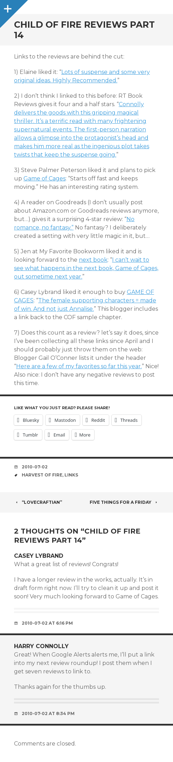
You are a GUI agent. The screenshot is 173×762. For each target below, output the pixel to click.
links (71, 475)
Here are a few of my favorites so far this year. (79, 366)
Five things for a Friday (124, 502)
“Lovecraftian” (38, 502)
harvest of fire (42, 475)
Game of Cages (44, 178)
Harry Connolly (41, 646)
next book (93, 259)
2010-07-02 (35, 466)
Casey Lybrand (38, 555)
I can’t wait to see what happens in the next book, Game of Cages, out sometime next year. (86, 268)
